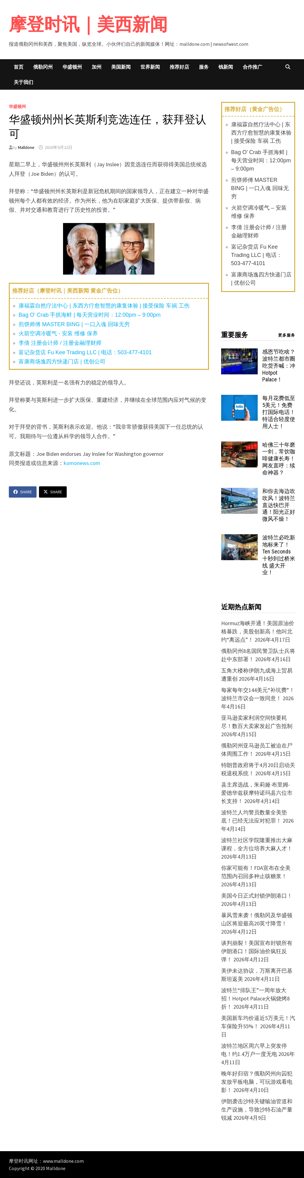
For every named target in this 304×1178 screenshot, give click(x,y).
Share (22, 492)
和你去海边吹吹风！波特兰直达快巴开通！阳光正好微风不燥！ (278, 505)
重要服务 (234, 335)
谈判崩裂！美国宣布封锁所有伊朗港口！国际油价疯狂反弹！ (256, 951)
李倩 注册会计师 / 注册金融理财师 (60, 343)
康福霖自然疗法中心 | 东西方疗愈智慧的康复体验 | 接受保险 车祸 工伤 (104, 306)
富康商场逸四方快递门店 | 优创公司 (62, 361)
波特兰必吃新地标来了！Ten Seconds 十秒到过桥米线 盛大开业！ (278, 554)
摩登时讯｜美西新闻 (88, 24)
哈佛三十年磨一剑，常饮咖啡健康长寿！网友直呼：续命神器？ (278, 458)
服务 (204, 67)
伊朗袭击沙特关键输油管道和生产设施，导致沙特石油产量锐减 (256, 1109)
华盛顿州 (72, 67)
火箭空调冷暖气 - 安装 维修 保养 (58, 333)
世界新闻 (150, 67)
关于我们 (23, 82)
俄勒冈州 (43, 67)
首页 (18, 67)
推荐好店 (179, 67)
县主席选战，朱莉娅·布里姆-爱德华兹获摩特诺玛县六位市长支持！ (256, 793)
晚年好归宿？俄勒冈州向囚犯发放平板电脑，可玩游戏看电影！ (256, 1081)
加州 (96, 67)
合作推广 (252, 67)
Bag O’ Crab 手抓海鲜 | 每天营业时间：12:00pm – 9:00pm (90, 315)
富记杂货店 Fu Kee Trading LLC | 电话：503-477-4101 (85, 352)
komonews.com (82, 463)
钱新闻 (225, 67)
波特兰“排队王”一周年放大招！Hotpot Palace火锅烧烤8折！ (255, 998)
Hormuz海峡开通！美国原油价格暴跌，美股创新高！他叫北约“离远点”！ (257, 631)
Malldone (26, 147)
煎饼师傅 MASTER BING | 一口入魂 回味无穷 (74, 324)
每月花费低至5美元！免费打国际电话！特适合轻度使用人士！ (278, 412)
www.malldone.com (63, 1161)
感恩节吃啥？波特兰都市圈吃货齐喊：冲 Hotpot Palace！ (278, 365)
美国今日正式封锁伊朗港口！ (256, 895)
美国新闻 (121, 67)
